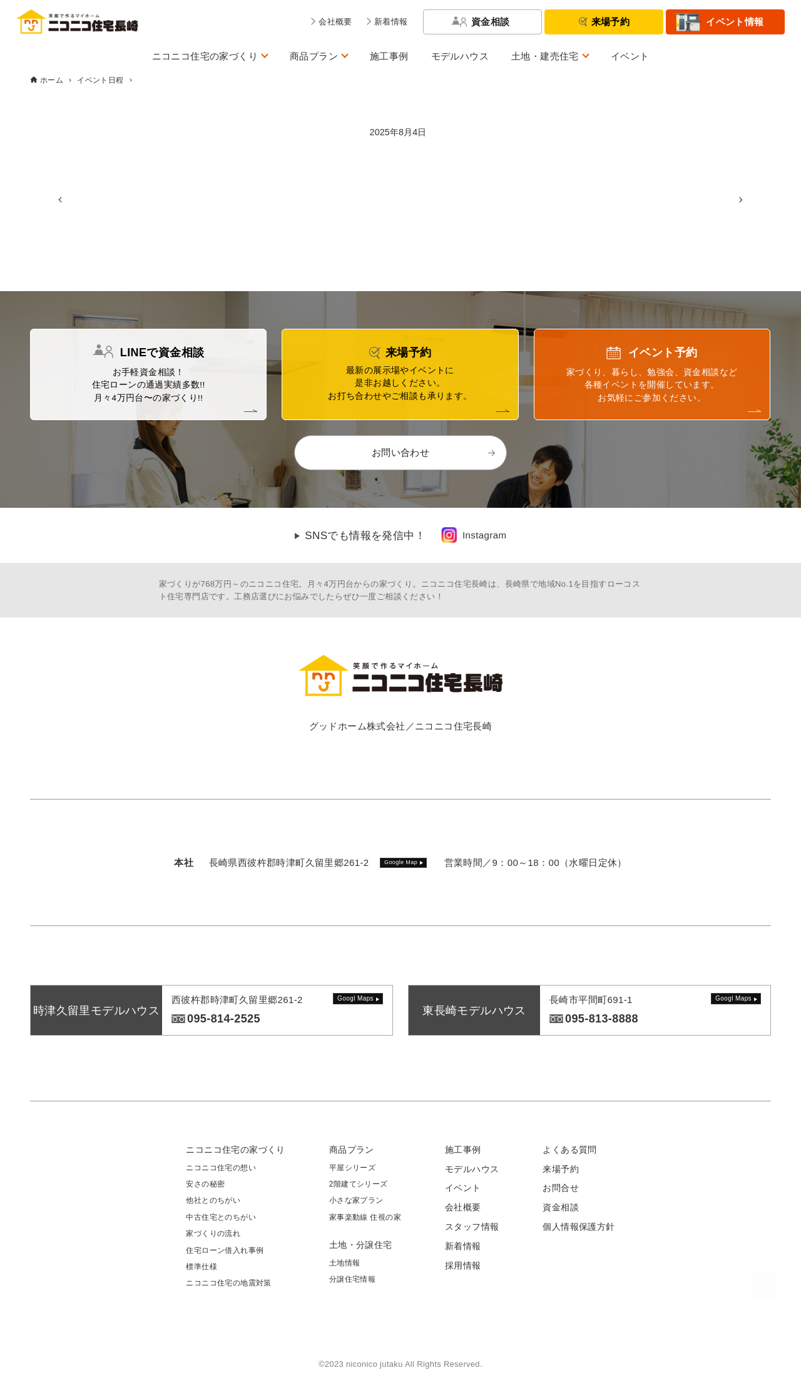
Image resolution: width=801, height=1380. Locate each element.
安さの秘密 (205, 1184)
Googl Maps (355, 998)
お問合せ (561, 1188)
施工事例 (389, 56)
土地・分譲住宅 (360, 1245)
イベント (630, 56)
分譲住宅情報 (352, 1279)
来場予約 (610, 21)
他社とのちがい (213, 1200)
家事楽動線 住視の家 (365, 1217)
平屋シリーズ (352, 1167)
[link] (473, 535)
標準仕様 (201, 1266)
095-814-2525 (223, 1018)
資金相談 (490, 21)
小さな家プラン (356, 1200)
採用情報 (463, 1265)
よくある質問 (569, 1150)
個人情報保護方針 (579, 1227)
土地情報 (344, 1263)
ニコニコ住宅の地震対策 (228, 1283)
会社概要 (463, 1207)
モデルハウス (460, 56)
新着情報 (463, 1246)
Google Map (400, 862)
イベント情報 (734, 21)
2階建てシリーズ (358, 1184)
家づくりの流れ (213, 1233)
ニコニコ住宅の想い (221, 1167)
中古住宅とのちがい (221, 1217)
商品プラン (314, 56)
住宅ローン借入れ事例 (224, 1250)
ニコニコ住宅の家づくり (205, 56)
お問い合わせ (400, 452)
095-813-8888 (601, 1018)
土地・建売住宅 (545, 56)
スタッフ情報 (472, 1227)
